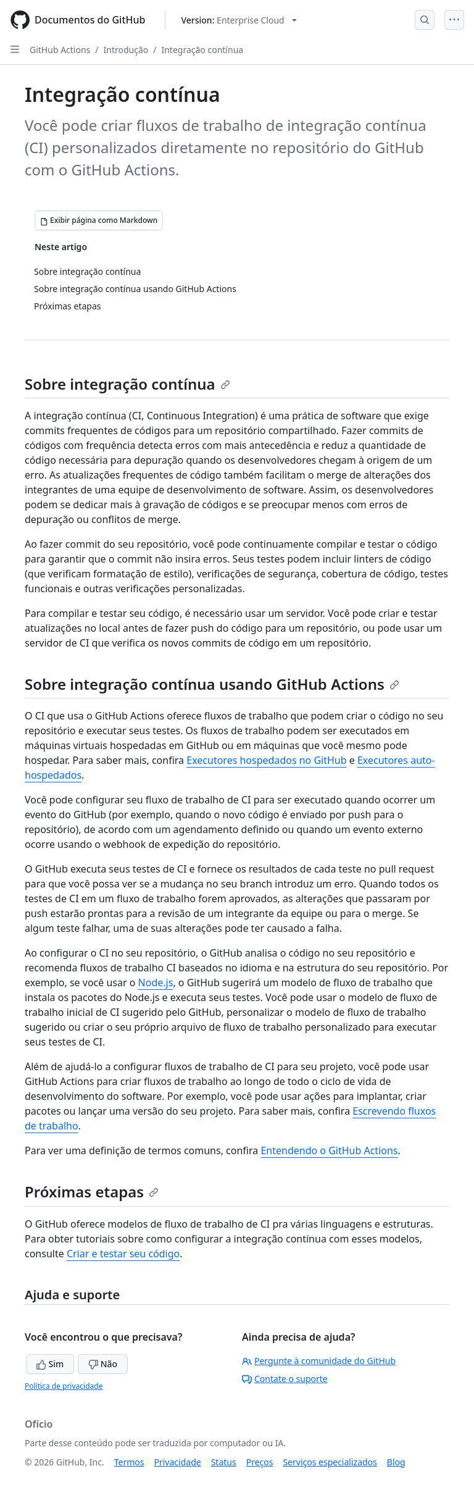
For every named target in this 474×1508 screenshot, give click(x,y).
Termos (129, 1462)
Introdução (126, 50)
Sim (50, 1364)
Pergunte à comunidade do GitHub (319, 1361)
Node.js (155, 982)
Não (102, 1364)
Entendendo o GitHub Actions (328, 1150)
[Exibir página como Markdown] (99, 220)
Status (223, 1462)
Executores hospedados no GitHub (266, 760)
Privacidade (177, 1462)
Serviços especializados (329, 1462)
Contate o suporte (285, 1378)
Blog (396, 1462)
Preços (259, 1462)
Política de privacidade (63, 1386)
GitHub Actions (60, 50)
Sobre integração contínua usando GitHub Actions (212, 684)
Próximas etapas (92, 1191)
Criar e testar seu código (123, 1253)
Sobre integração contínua (127, 384)
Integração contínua (202, 50)
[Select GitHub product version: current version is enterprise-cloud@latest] (238, 20)
